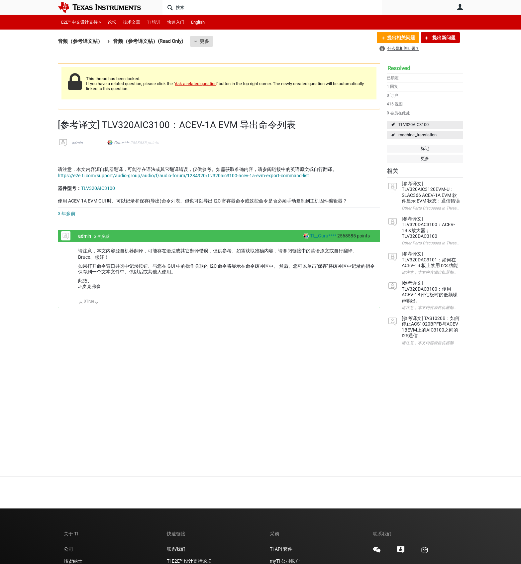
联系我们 (176, 549)
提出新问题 (443, 37)
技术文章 (131, 22)
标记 (425, 148)
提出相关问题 (401, 37)
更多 (204, 41)
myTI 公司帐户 (285, 561)
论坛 (112, 22)
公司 (68, 549)
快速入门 (175, 22)
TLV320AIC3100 (413, 124)
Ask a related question (195, 83)
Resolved (398, 68)
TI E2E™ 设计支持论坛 (189, 561)
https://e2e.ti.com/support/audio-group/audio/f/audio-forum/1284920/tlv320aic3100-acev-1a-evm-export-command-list (183, 175)
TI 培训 (153, 22)
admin (77, 143)
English (198, 22)
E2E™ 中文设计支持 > (81, 22)
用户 (460, 7)
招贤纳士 (73, 561)
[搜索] (272, 7)
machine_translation (417, 134)
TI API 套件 (281, 549)
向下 (97, 303)
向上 (81, 303)
